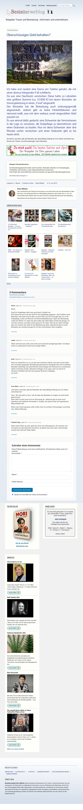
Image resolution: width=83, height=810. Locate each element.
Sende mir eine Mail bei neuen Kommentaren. (31, 498)
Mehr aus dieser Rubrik (15, 752)
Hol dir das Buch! (22, 547)
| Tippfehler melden (27, 183)
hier (68, 193)
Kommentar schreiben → (18, 295)
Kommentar (16, 453)
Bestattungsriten (52, 5)
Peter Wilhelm (22, 189)
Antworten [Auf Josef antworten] (14, 377)
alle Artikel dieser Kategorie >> (18, 176)
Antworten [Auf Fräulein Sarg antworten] (14, 434)
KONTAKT (31, 775)
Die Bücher (41, 5)
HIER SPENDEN (60, 523)
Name (14, 478)
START (28, 5)
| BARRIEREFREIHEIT (42, 775)
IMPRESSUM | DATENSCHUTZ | (16, 775)
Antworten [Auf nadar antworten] (14, 350)
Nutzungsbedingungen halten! (27, 297)
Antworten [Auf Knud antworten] (14, 331)
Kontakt (34, 5)
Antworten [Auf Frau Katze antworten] (14, 413)
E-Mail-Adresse (17, 485)
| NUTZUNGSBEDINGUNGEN (59, 775)
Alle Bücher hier (22, 550)
